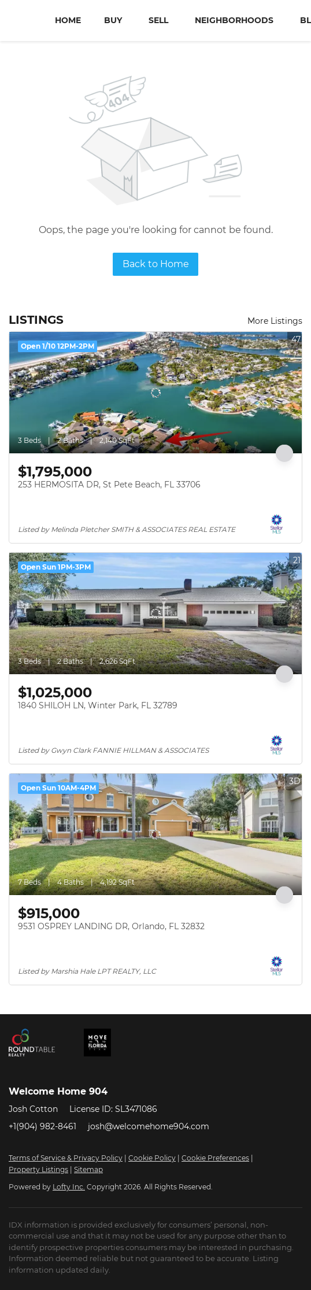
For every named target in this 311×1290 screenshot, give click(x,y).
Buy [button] (113, 20)
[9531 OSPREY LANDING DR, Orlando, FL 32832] (155, 834)
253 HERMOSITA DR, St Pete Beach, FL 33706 (109, 484)
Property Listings (38, 1169)
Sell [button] (158, 20)
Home (68, 20)
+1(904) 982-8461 (42, 1126)
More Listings (274, 321)
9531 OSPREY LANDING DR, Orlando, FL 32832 (111, 926)
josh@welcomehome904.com (148, 1126)
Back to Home (156, 263)
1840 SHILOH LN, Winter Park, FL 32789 (97, 705)
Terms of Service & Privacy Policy (66, 1158)
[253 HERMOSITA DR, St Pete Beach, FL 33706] (155, 392)
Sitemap (88, 1169)
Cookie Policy (152, 1158)
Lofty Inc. (69, 1186)
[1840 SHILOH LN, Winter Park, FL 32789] (155, 613)
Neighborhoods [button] (234, 20)
